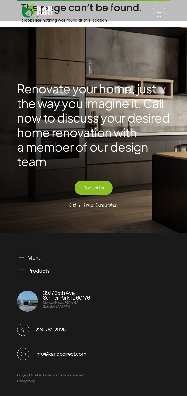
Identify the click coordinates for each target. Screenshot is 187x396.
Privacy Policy (25, 381)
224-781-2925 (50, 329)
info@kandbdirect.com (60, 354)
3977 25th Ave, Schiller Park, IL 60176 (66, 295)
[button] (159, 11)
